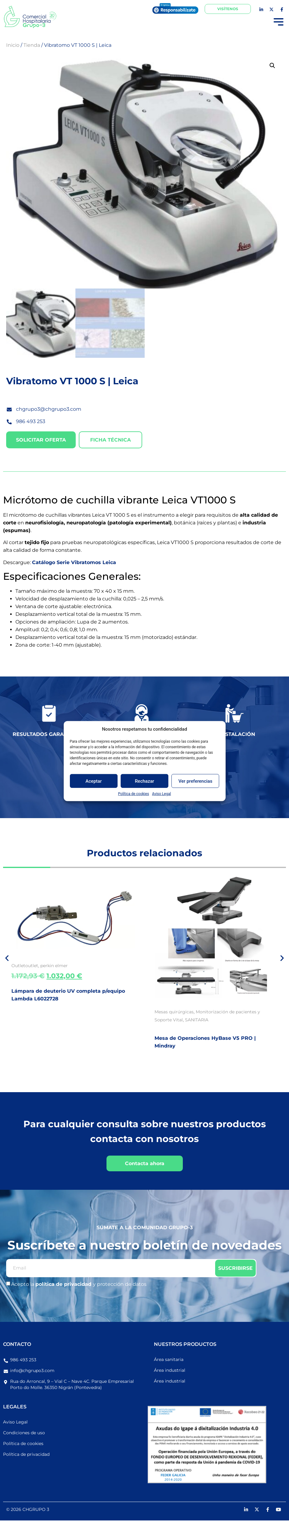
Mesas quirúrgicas (174, 1013)
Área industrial (169, 1372)
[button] (272, 65)
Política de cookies (133, 794)
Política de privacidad (26, 1456)
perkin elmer (54, 967)
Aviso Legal (161, 794)
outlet (31, 967)
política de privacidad (64, 1286)
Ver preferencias (195, 781)
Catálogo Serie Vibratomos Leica (74, 564)
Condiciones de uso (24, 1434)
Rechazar (144, 781)
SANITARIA (196, 1021)
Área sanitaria (168, 1361)
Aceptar (94, 781)
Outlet (18, 967)
